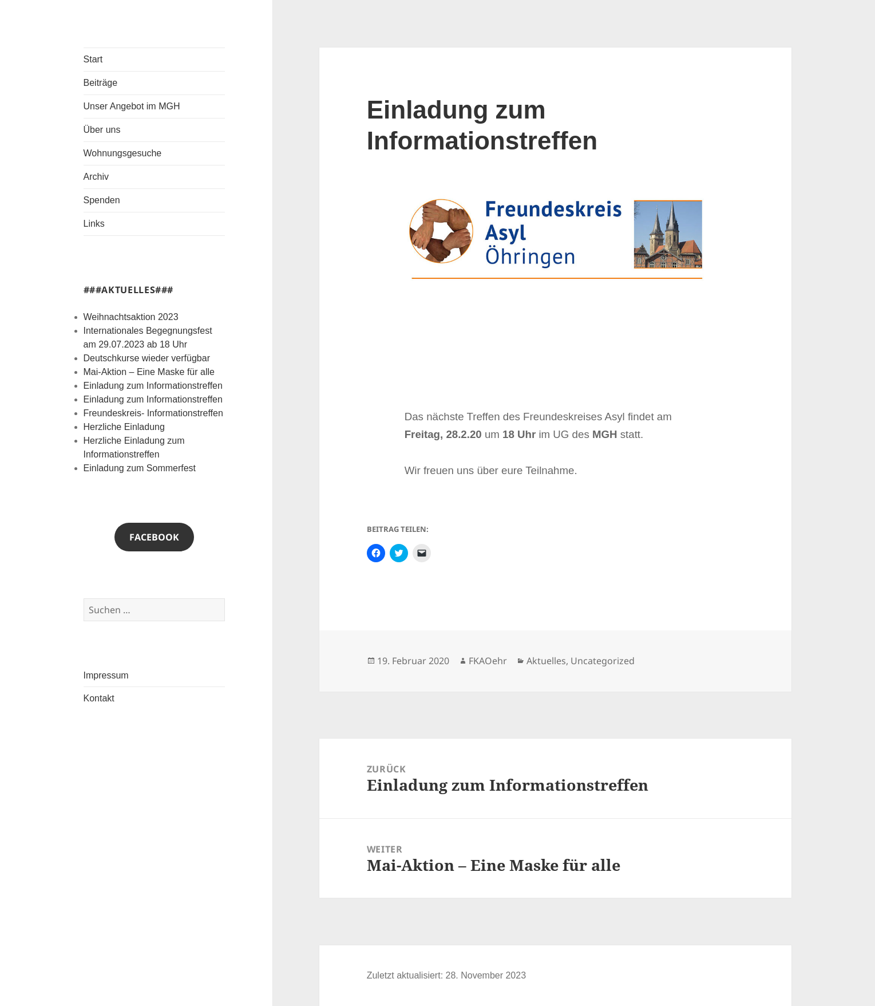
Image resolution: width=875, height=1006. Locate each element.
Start (93, 59)
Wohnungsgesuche (123, 153)
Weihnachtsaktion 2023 (131, 317)
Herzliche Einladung (124, 427)
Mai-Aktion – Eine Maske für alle (149, 372)
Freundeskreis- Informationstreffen (153, 413)
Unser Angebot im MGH (132, 106)
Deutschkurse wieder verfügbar (147, 358)
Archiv (96, 177)
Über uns (102, 130)
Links (94, 223)
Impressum (106, 675)
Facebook (154, 537)
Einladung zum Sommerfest (140, 468)
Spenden (102, 200)
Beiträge (101, 83)
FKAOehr (488, 660)
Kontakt (99, 698)
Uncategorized (603, 660)
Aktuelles (546, 660)
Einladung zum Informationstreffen (153, 385)
